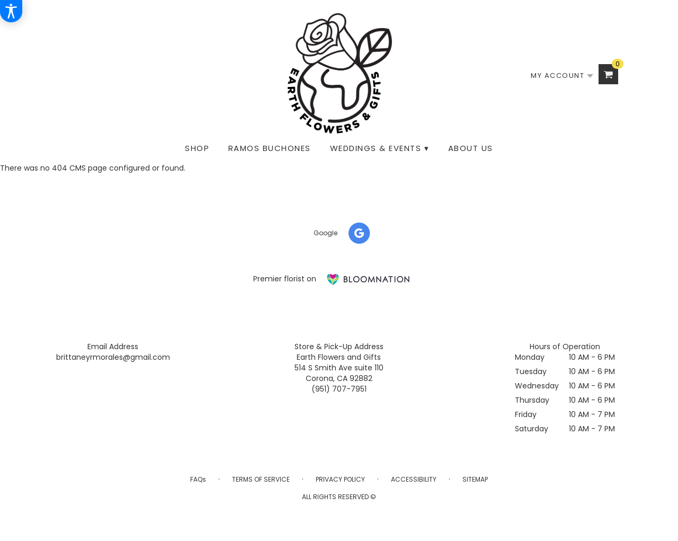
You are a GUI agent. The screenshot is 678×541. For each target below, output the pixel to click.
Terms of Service (261, 479)
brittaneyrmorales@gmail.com (113, 357)
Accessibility (413, 479)
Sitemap (475, 479)
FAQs (198, 479)
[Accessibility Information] (11, 11)
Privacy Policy (340, 479)
